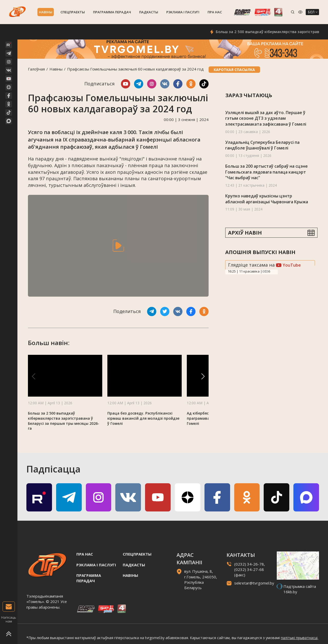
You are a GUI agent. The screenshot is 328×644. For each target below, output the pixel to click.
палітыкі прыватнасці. (299, 637)
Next (267, 271)
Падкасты (148, 12)
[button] (203, 376)
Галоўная (36, 69)
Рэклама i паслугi (182, 12)
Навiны (45, 12)
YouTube (288, 265)
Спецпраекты (72, 12)
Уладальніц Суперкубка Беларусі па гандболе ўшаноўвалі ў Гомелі (262, 145)
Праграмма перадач (112, 12)
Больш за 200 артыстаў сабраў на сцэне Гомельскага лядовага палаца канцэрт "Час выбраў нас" (266, 171)
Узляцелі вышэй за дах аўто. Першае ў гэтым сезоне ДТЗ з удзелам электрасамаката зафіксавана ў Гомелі (265, 118)
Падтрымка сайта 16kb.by (299, 589)
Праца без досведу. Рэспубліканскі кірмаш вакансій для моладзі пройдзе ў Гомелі (143, 418)
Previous (263, 271)
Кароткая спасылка (234, 69)
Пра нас (215, 12)
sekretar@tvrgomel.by (254, 583)
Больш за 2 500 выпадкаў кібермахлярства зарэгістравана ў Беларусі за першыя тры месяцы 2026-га (63, 421)
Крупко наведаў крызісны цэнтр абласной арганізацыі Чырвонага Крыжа (266, 199)
